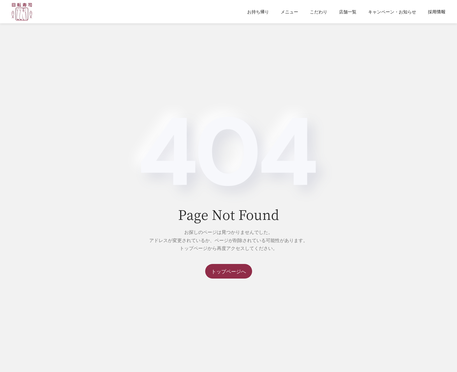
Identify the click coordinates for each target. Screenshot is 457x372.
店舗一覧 (347, 11)
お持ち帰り (258, 11)
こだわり (318, 11)
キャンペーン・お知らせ (392, 11)
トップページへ (228, 271)
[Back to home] (22, 11)
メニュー (289, 11)
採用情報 (436, 11)
